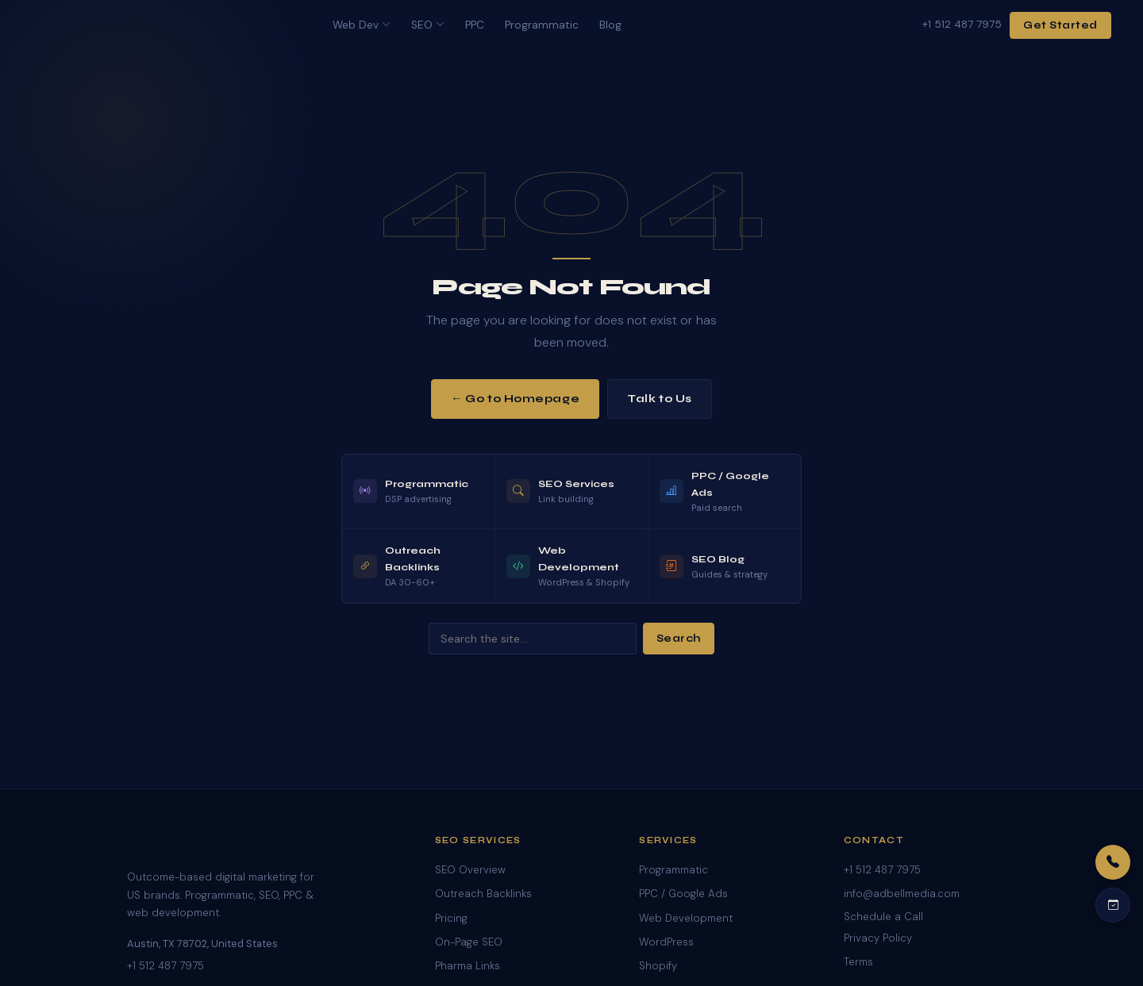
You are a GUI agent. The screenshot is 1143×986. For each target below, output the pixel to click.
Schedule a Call (883, 916)
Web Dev (362, 25)
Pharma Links (467, 966)
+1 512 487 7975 (962, 24)
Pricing (451, 918)
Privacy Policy (878, 938)
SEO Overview (470, 870)
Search (678, 638)
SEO (427, 25)
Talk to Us (659, 398)
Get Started (1060, 25)
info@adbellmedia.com (902, 893)
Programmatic (542, 25)
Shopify (658, 966)
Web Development (686, 918)
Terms (858, 962)
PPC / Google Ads (683, 893)
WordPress (666, 942)
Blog (610, 25)
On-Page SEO (468, 942)
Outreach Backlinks (483, 893)
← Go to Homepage (515, 398)
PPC (474, 25)
